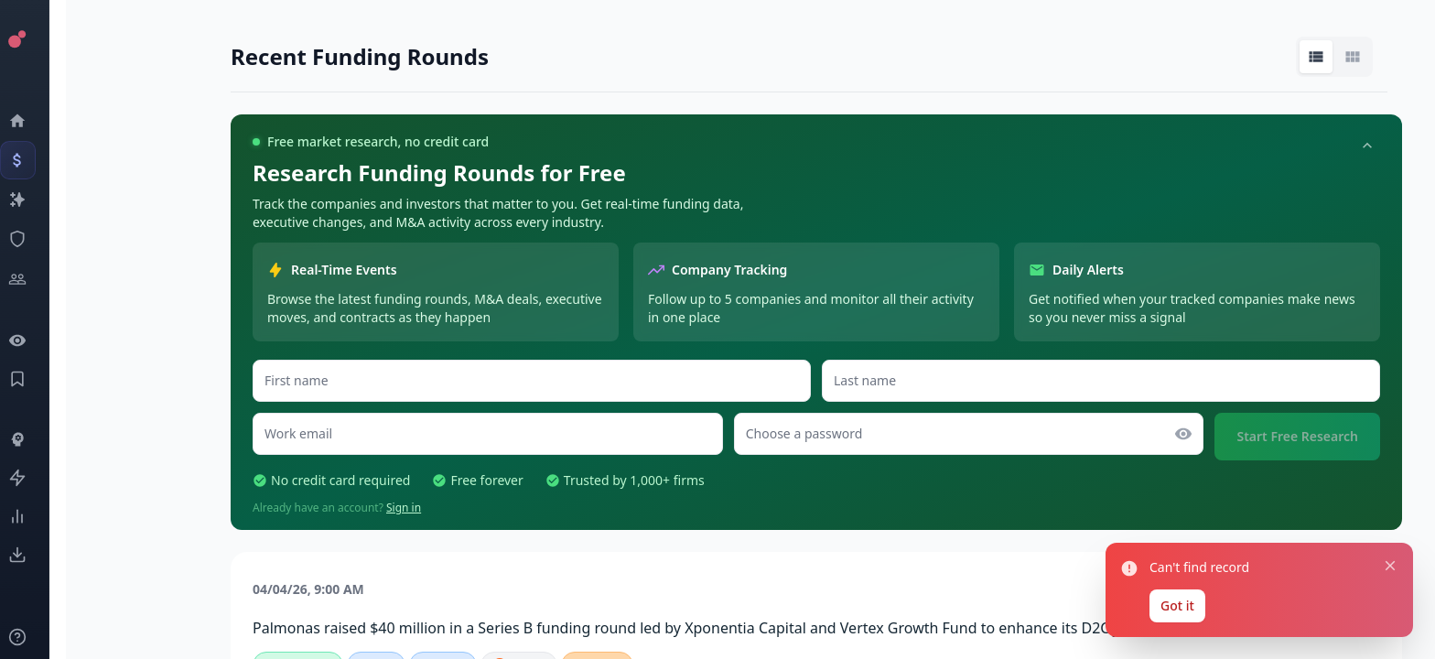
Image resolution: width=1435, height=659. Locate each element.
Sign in (403, 507)
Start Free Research (1297, 436)
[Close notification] (1390, 566)
